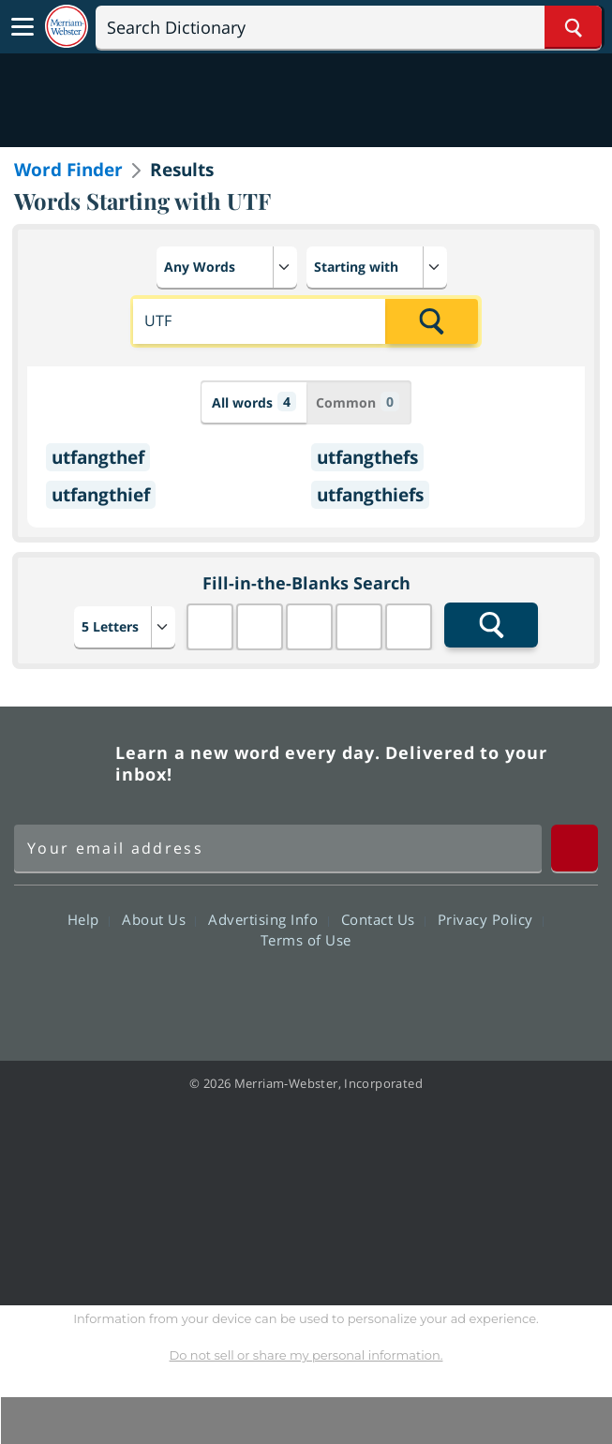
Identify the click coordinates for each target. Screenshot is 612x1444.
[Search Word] (573, 27)
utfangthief (101, 495)
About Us (159, 919)
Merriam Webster (62, 764)
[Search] (349, 27)
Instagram (407, 993)
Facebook (204, 993)
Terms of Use (306, 939)
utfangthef (98, 457)
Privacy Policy (491, 919)
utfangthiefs (370, 495)
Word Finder (68, 169)
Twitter (272, 993)
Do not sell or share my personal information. (306, 1354)
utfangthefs (367, 457)
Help (88, 919)
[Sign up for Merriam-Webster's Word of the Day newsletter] (278, 848)
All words (254, 401)
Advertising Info (268, 919)
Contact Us (383, 919)
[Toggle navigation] (22, 27)
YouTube (339, 993)
